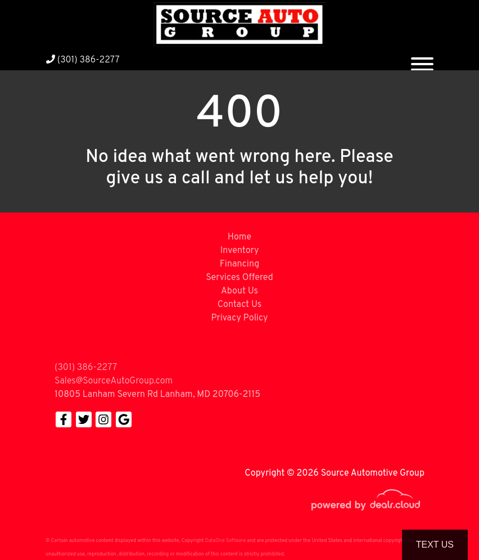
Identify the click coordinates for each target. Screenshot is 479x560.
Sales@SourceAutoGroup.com (114, 381)
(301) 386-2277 (83, 60)
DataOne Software (225, 541)
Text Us (435, 544)
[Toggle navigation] (422, 59)
